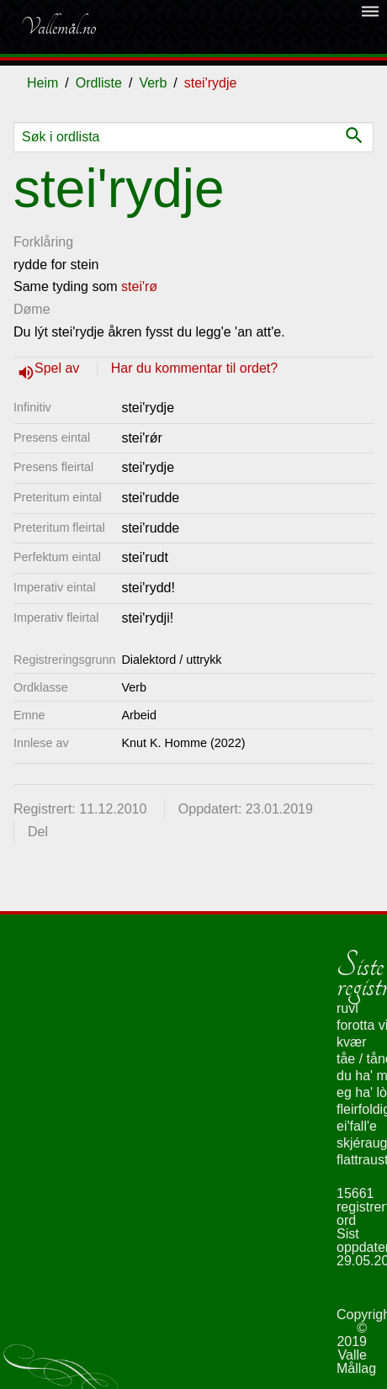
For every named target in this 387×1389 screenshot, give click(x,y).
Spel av (58, 368)
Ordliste (99, 83)
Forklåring (43, 242)
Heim (42, 83)
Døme (31, 309)
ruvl (347, 1008)
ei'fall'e (357, 1126)
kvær (352, 1042)
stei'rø (139, 286)
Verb (153, 83)
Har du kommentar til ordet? (194, 368)
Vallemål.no (58, 26)
